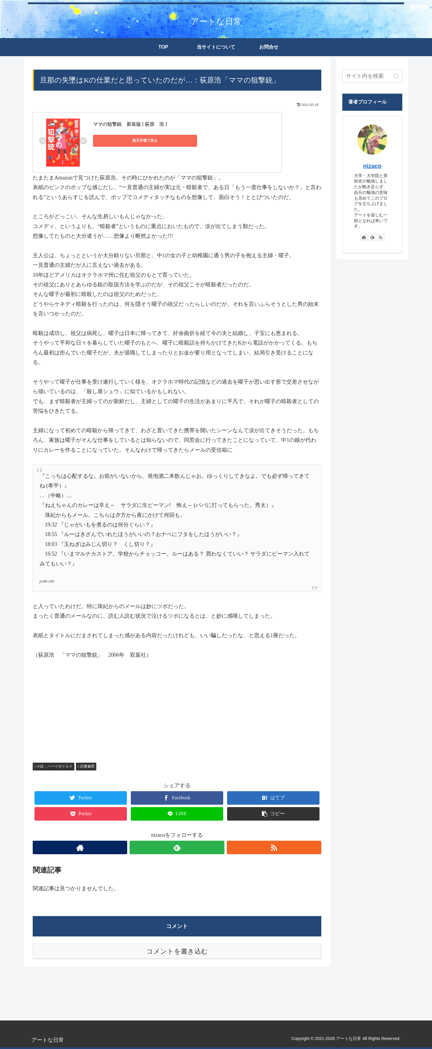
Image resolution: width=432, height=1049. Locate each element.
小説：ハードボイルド (53, 766)
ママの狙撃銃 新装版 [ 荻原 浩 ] (130, 124)
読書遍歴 (86, 766)
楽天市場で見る (120, 140)
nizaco (372, 166)
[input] (372, 76)
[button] (396, 76)
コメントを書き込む (177, 951)
